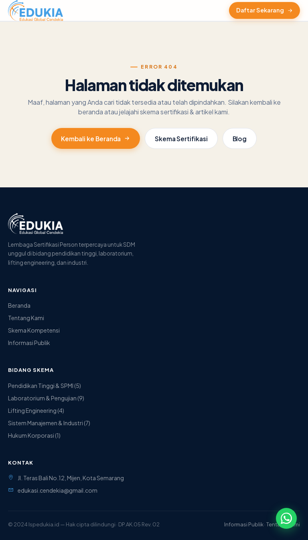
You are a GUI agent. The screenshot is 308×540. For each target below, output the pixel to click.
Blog (240, 138)
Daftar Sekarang (264, 10)
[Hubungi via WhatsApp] (286, 518)
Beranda (19, 305)
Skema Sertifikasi (181, 138)
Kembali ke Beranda (95, 138)
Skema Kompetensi (34, 330)
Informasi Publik (29, 342)
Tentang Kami (26, 317)
